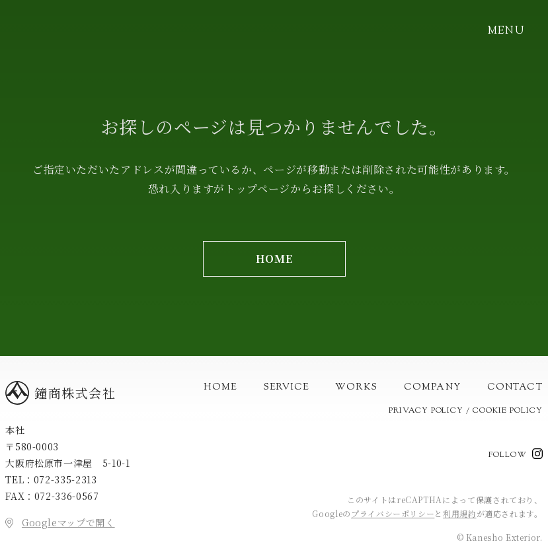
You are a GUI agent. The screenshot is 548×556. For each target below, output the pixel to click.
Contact (515, 387)
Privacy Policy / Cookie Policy (466, 411)
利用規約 (460, 513)
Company (432, 387)
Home (220, 387)
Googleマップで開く (68, 522)
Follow (508, 455)
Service (286, 387)
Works (356, 387)
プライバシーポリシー (392, 513)
